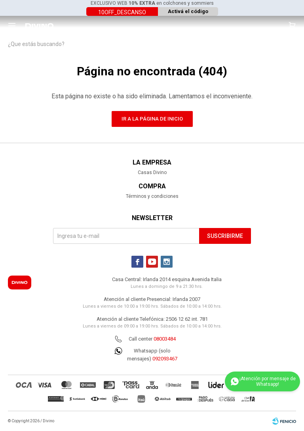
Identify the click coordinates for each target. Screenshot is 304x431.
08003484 (165, 339)
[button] (292, 26)
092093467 (164, 359)
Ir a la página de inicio (152, 119)
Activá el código (188, 11)
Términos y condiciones (152, 196)
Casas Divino (152, 172)
